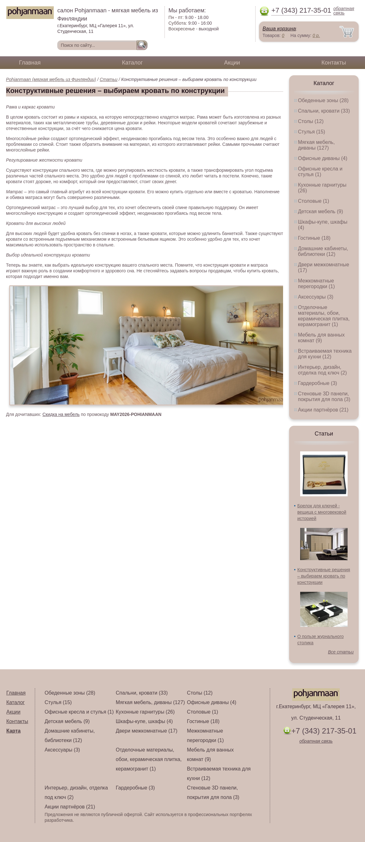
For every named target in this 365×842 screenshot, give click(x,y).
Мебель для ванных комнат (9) (321, 337)
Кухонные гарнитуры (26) (145, 712)
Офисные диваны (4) (322, 158)
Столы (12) (311, 121)
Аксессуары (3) (315, 297)
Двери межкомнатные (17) (146, 731)
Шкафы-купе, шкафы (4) (144, 721)
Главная (30, 62)
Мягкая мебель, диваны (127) (316, 145)
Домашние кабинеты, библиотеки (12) (323, 251)
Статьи (108, 79)
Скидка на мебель (61, 414)
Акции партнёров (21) (323, 409)
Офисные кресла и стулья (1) (320, 171)
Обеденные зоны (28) (323, 100)
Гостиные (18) (314, 238)
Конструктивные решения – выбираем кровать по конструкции (323, 576)
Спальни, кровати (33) (324, 111)
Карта (13, 731)
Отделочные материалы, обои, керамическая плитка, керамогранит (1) (324, 316)
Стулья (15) (311, 131)
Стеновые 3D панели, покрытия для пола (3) (324, 396)
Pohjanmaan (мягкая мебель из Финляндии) (51, 79)
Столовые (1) (313, 201)
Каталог (132, 62)
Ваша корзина (279, 28)
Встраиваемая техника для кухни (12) (325, 353)
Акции (232, 62)
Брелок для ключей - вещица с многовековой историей (321, 512)
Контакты (333, 62)
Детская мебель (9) (320, 211)
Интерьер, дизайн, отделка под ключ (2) (322, 369)
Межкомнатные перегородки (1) (316, 283)
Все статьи (341, 651)
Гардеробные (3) (317, 383)
